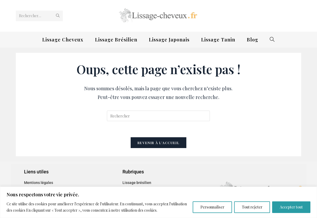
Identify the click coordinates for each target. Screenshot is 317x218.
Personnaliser (212, 207)
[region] (158, 202)
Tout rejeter (252, 207)
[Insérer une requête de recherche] (158, 116)
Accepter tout (291, 207)
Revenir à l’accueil (158, 142)
